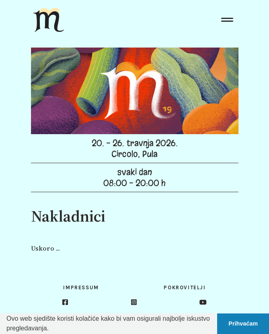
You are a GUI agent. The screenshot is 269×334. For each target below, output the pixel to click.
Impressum (81, 287)
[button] (51, 329)
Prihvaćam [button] (243, 323)
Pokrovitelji (184, 287)
